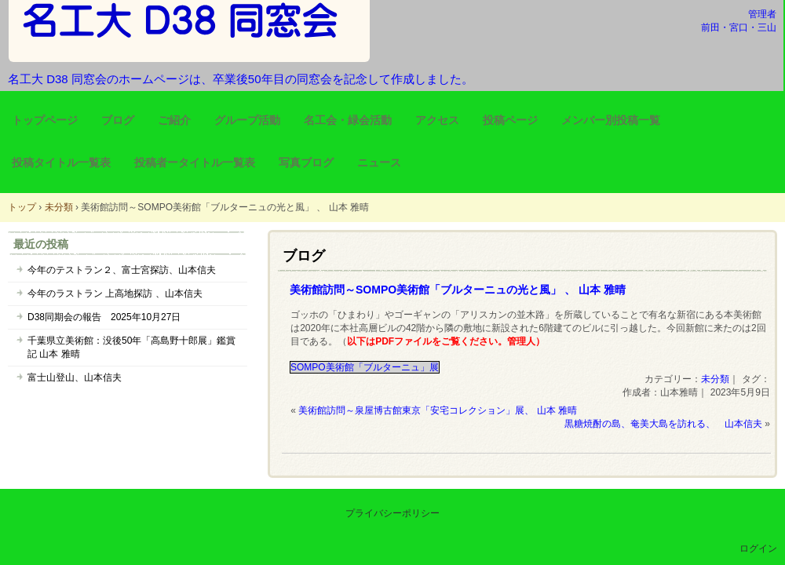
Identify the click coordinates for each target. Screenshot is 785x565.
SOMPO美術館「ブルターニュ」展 (364, 367)
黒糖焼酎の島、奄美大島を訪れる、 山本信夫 (663, 423)
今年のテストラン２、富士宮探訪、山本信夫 (121, 269)
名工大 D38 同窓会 (189, 31)
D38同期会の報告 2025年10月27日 (104, 317)
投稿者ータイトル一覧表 (194, 162)
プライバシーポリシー (392, 513)
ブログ (117, 120)
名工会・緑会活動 (348, 120)
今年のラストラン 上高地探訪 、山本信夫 (115, 293)
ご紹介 (174, 120)
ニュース (379, 162)
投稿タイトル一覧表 (61, 162)
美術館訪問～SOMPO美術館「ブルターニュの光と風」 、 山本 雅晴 (458, 289)
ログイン (758, 548)
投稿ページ (510, 120)
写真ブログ (306, 162)
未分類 (715, 379)
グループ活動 (247, 120)
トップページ (45, 120)
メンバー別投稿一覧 (610, 120)
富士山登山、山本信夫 (74, 377)
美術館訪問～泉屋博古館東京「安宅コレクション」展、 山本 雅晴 (437, 410)
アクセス (437, 120)
